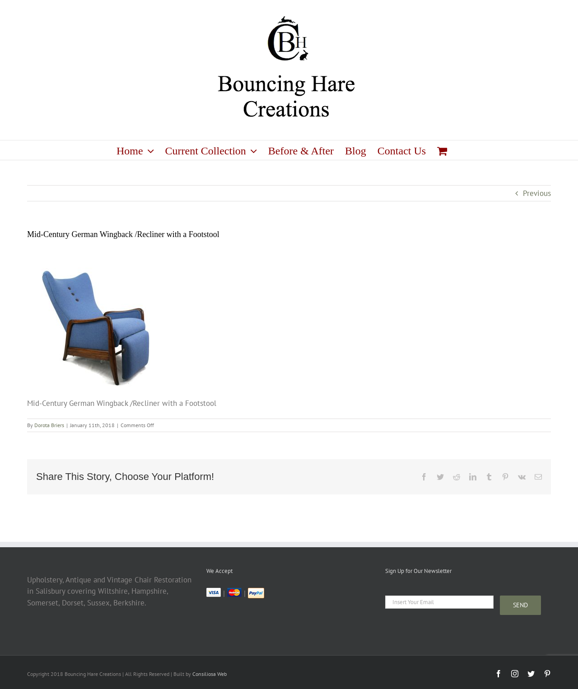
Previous (537, 193)
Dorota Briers (49, 425)
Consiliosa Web (209, 673)
